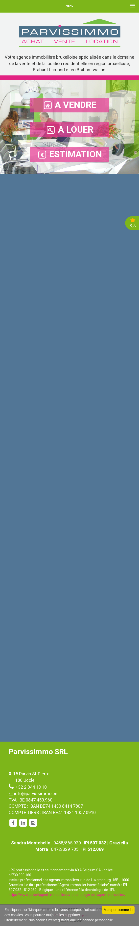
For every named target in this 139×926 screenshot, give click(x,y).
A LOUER (69, 130)
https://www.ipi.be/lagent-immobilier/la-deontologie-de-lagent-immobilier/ (67, 895)
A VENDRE (69, 105)
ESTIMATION (69, 154)
